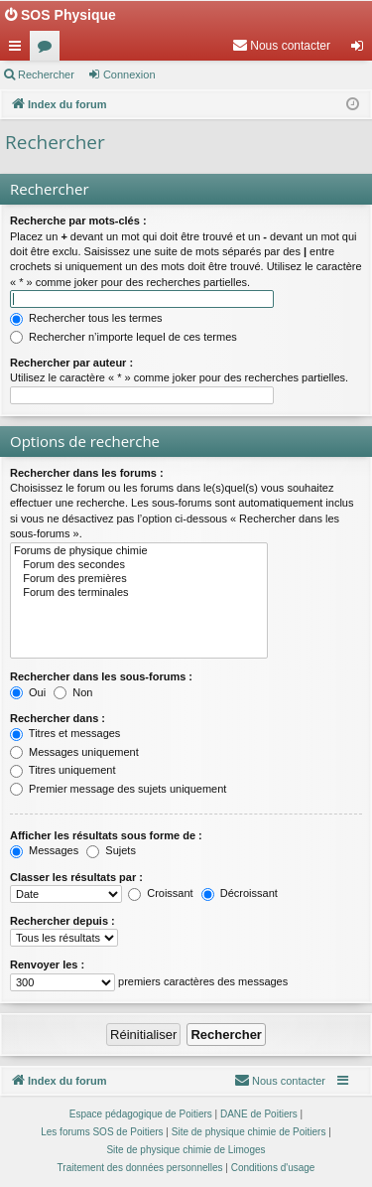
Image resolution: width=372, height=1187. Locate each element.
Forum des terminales (139, 593)
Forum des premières (139, 579)
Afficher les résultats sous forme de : (106, 835)
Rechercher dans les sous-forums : (101, 676)
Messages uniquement (74, 752)
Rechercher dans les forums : (87, 473)
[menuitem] (281, 46)
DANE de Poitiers (259, 1114)
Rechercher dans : (57, 718)
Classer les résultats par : (76, 877)
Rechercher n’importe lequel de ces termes (123, 337)
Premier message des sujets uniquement (118, 789)
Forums (49, 50)
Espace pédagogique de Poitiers (140, 1114)
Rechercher (46, 74)
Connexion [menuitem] (361, 50)
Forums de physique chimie (139, 551)
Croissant (160, 893)
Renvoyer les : (47, 964)
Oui (28, 692)
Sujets (111, 850)
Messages (44, 850)
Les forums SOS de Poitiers (102, 1131)
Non (73, 692)
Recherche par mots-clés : (78, 220)
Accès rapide (19, 50)
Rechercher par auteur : (71, 363)
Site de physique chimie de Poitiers (249, 1131)
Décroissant (239, 893)
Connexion (129, 74)
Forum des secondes (139, 565)
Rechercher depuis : (62, 921)
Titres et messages (65, 733)
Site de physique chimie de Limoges (185, 1149)
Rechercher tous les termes (86, 318)
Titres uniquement (63, 770)
